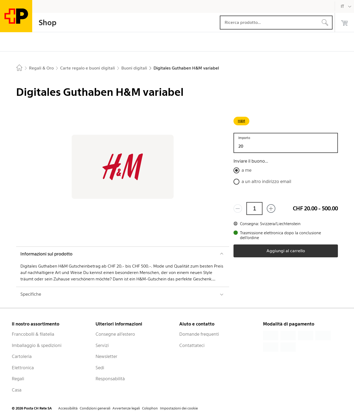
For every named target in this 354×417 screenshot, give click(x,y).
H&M (241, 121)
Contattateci (192, 345)
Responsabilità (110, 378)
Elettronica (23, 367)
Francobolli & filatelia (33, 334)
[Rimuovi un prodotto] (237, 208)
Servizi (102, 345)
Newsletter (106, 356)
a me (246, 170)
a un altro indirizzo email (266, 181)
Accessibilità (68, 408)
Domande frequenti (199, 334)
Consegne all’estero (115, 334)
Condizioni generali (95, 408)
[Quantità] (254, 208)
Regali (18, 378)
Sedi (100, 367)
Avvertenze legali (126, 408)
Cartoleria (22, 356)
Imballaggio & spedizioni (36, 345)
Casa (16, 390)
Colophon (150, 408)
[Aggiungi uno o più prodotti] (271, 208)
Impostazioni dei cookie (179, 408)
